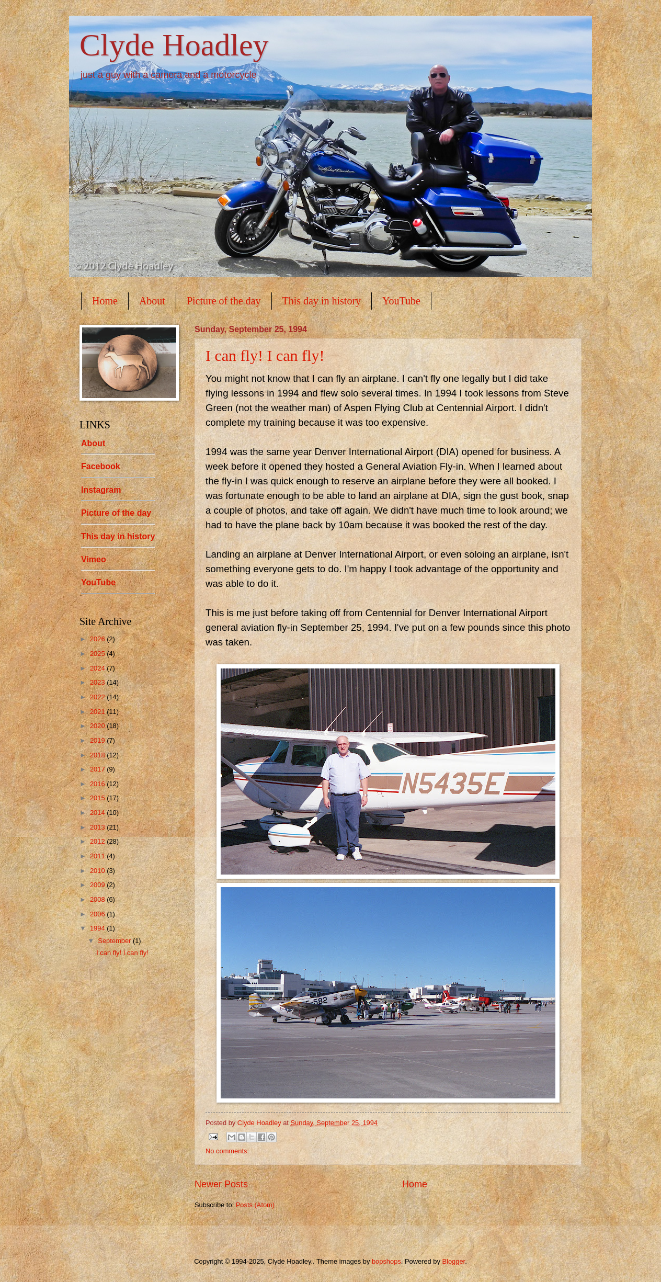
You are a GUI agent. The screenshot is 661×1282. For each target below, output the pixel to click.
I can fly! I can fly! (265, 355)
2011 (98, 856)
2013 (98, 827)
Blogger (453, 1261)
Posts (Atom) (255, 1205)
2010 (98, 871)
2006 (98, 914)
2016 (98, 784)
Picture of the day (224, 301)
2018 (98, 755)
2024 (98, 668)
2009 (98, 885)
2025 (98, 653)
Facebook (100, 466)
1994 (98, 928)
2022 (98, 697)
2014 (98, 812)
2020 (98, 726)
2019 (98, 740)
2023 (98, 682)
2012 (98, 841)
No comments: (227, 1151)
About (152, 301)
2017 (98, 769)
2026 (98, 639)
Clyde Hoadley (174, 45)
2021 (98, 712)
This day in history (321, 301)
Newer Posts (221, 1184)
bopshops (386, 1261)
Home (105, 301)
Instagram (101, 489)
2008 (98, 899)
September (115, 941)
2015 (98, 798)
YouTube (401, 301)
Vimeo (93, 559)
